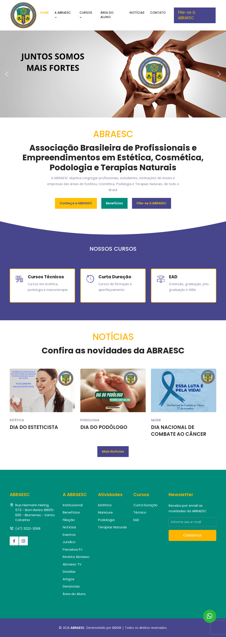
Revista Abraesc (76, 556)
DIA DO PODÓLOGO (103, 427)
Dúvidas (69, 571)
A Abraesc (63, 15)
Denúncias (71, 586)
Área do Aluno (106, 15)
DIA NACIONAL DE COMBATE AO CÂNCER (178, 431)
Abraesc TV (72, 564)
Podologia (89, 420)
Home (44, 13)
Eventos (69, 534)
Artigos (68, 579)
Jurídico (69, 542)
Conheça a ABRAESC (76, 203)
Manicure (105, 512)
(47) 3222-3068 (27, 528)
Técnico (139, 512)
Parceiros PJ (73, 549)
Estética (17, 420)
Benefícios (114, 203)
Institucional (73, 505)
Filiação (69, 520)
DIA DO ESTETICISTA (34, 427)
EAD (136, 520)
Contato (158, 13)
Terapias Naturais (112, 527)
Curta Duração (145, 505)
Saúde (156, 420)
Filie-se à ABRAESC (186, 15)
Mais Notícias (113, 451)
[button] (6, 74)
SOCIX (116, 628)
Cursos (85, 15)
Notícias (137, 13)
